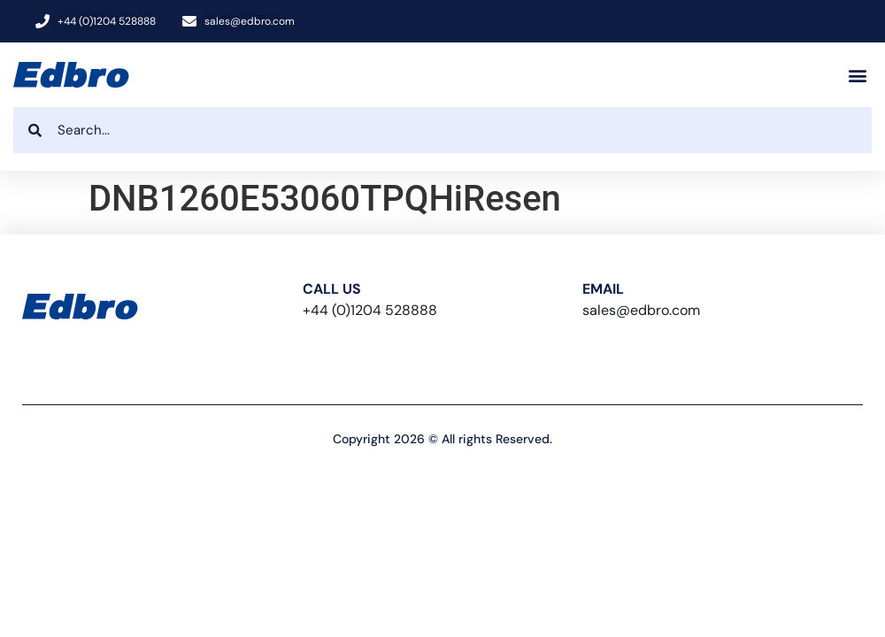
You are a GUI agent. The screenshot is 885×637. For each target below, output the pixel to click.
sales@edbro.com (641, 310)
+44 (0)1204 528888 (370, 310)
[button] (857, 74)
